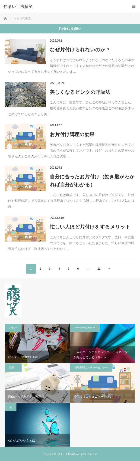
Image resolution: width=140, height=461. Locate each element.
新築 (13, 367)
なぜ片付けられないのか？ (80, 49)
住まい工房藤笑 (67, 454)
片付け (13, 327)
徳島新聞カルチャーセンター (91, 367)
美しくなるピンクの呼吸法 (80, 92)
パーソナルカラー (85, 327)
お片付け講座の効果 (72, 134)
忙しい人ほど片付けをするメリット (90, 226)
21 (98, 268)
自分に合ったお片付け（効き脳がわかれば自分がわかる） (92, 180)
